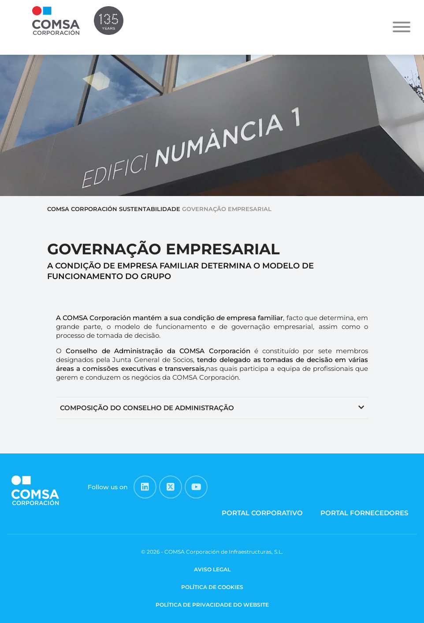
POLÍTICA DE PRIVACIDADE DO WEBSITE (212, 604)
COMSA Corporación (82, 209)
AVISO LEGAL (212, 569)
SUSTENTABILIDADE (149, 209)
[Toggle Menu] (401, 27)
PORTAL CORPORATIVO (262, 513)
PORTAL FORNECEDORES (364, 513)
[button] (212, 408)
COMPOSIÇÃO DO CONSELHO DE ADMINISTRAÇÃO (147, 408)
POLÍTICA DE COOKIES (212, 587)
